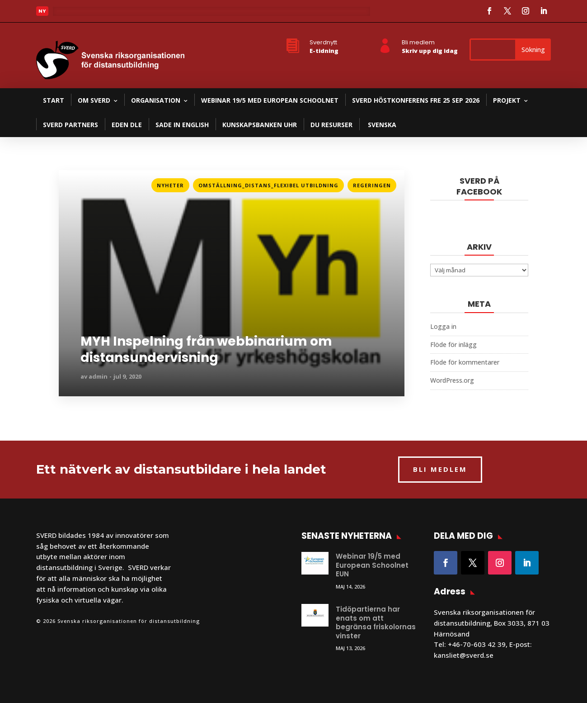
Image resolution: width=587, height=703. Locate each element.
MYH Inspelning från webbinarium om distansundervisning (206, 349)
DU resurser (331, 124)
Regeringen (372, 185)
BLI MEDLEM (440, 469)
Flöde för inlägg (453, 344)
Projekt (507, 100)
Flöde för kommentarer (464, 362)
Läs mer (72, 182)
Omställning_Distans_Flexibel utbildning (268, 185)
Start (53, 100)
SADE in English (182, 124)
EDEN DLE (127, 124)
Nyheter (170, 185)
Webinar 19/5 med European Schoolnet (269, 100)
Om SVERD (94, 100)
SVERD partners (70, 124)
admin (98, 376)
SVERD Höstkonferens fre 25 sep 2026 (415, 100)
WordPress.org (452, 380)
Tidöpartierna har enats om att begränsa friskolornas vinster (376, 622)
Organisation (155, 100)
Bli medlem (418, 42)
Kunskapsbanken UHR (259, 124)
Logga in (443, 326)
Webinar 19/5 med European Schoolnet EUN (372, 565)
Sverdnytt (323, 42)
